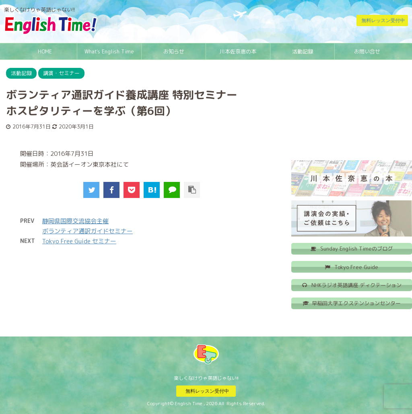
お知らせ (173, 51)
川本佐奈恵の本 (238, 51)
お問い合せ (367, 51)
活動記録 (302, 51)
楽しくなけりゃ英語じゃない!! (206, 377)
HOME (45, 51)
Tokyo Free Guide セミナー (79, 241)
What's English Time (109, 51)
